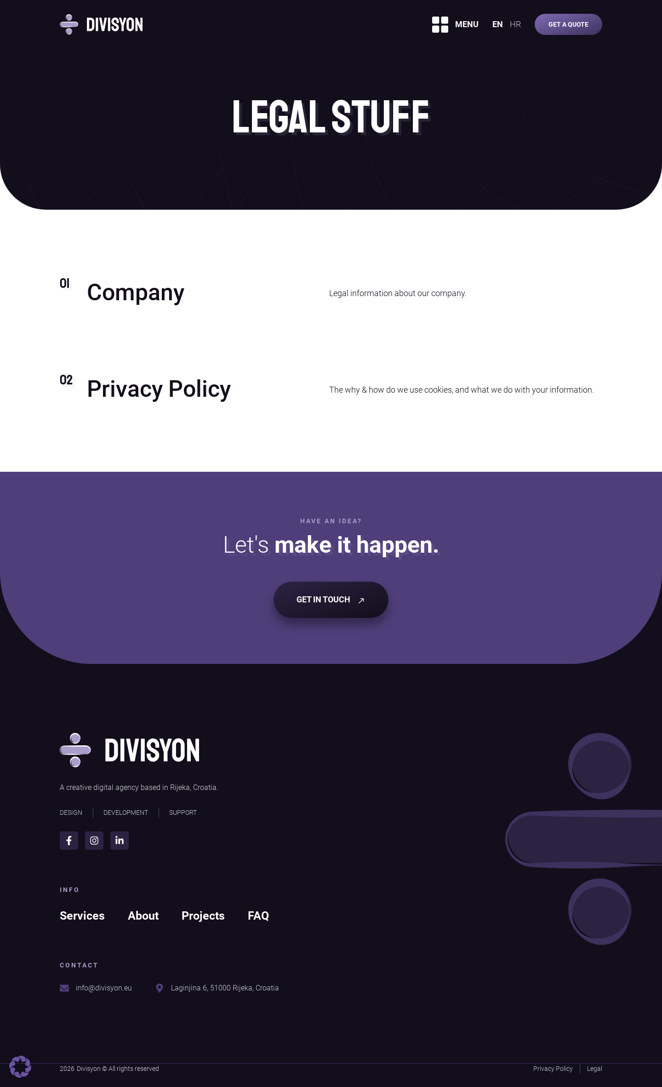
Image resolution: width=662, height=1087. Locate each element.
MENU (467, 24)
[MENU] (440, 25)
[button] (20, 1067)
